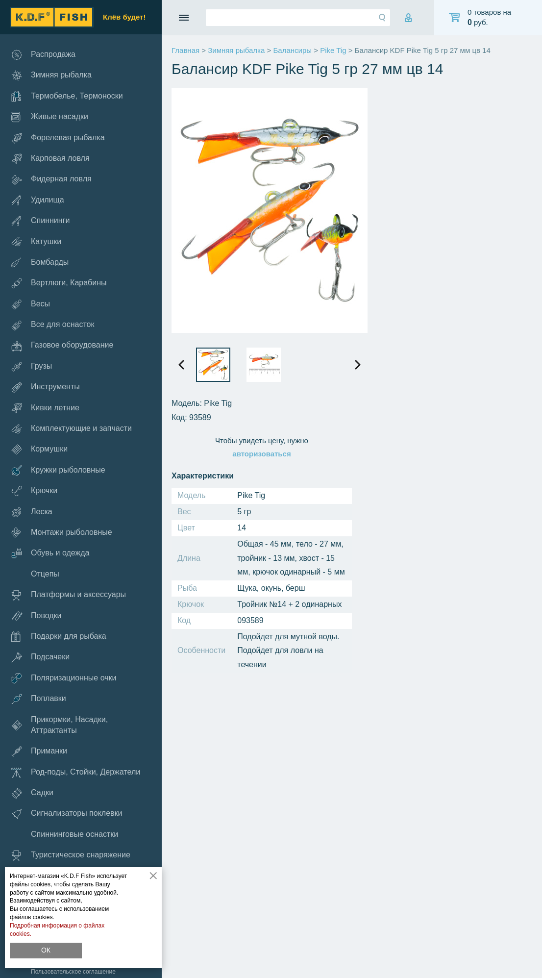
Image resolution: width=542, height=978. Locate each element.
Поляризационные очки (63, 678)
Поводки (36, 615)
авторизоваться (261, 454)
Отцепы (45, 574)
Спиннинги (40, 220)
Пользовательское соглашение (73, 971)
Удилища (37, 200)
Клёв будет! (124, 17)
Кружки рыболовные (58, 470)
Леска (31, 512)
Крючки (34, 491)
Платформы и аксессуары (68, 595)
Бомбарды (40, 262)
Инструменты (45, 387)
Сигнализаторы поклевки (67, 814)
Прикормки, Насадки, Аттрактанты (59, 724)
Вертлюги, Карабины (59, 283)
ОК (45, 950)
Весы (30, 304)
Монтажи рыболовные (61, 532)
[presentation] (181, 365)
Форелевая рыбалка (58, 138)
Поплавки (38, 698)
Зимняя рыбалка (51, 75)
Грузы (31, 366)
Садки (32, 793)
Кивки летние (45, 408)
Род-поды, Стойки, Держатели (75, 772)
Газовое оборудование (62, 345)
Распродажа (43, 54)
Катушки (36, 241)
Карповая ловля (50, 158)
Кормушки (39, 449)
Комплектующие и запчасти (71, 428)
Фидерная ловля (51, 179)
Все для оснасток (52, 324)
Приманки (39, 751)
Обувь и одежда (50, 553)
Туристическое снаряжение (70, 855)
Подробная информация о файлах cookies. (57, 929)
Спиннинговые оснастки (74, 834)
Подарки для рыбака (58, 636)
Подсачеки (40, 657)
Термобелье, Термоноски (67, 96)
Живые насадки (49, 117)
